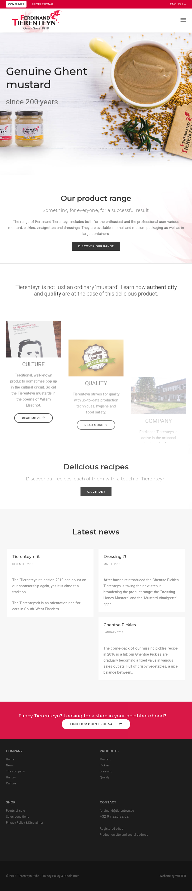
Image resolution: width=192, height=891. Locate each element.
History (11, 777)
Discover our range (96, 246)
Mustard (105, 759)
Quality (105, 777)
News (10, 765)
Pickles (105, 765)
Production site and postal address (124, 834)
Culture (11, 783)
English (178, 4)
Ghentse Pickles (120, 625)
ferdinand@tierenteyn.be (117, 810)
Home (10, 759)
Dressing (106, 771)
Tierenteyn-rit (26, 556)
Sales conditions (17, 816)
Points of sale (15, 810)
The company (15, 771)
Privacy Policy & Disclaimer (24, 822)
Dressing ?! (115, 556)
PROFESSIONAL (43, 4)
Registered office (111, 828)
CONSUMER (16, 4)
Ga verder (96, 491)
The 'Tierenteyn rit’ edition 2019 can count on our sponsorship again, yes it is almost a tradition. (49, 586)
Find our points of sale (96, 724)
